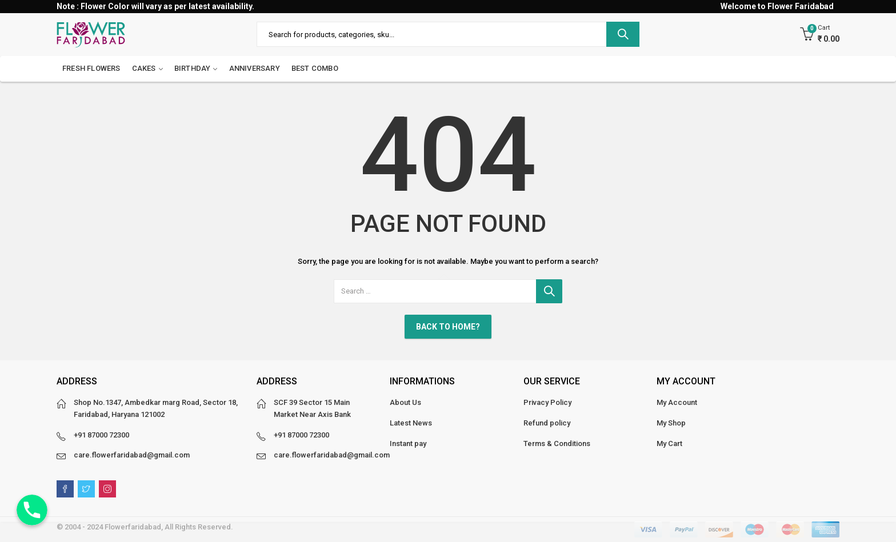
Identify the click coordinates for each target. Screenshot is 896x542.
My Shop (671, 423)
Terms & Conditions (556, 443)
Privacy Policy (547, 402)
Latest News (411, 423)
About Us (405, 402)
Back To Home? (448, 326)
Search (622, 34)
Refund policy (546, 423)
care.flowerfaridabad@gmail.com (132, 455)
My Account (677, 402)
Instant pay (408, 443)
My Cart (669, 443)
